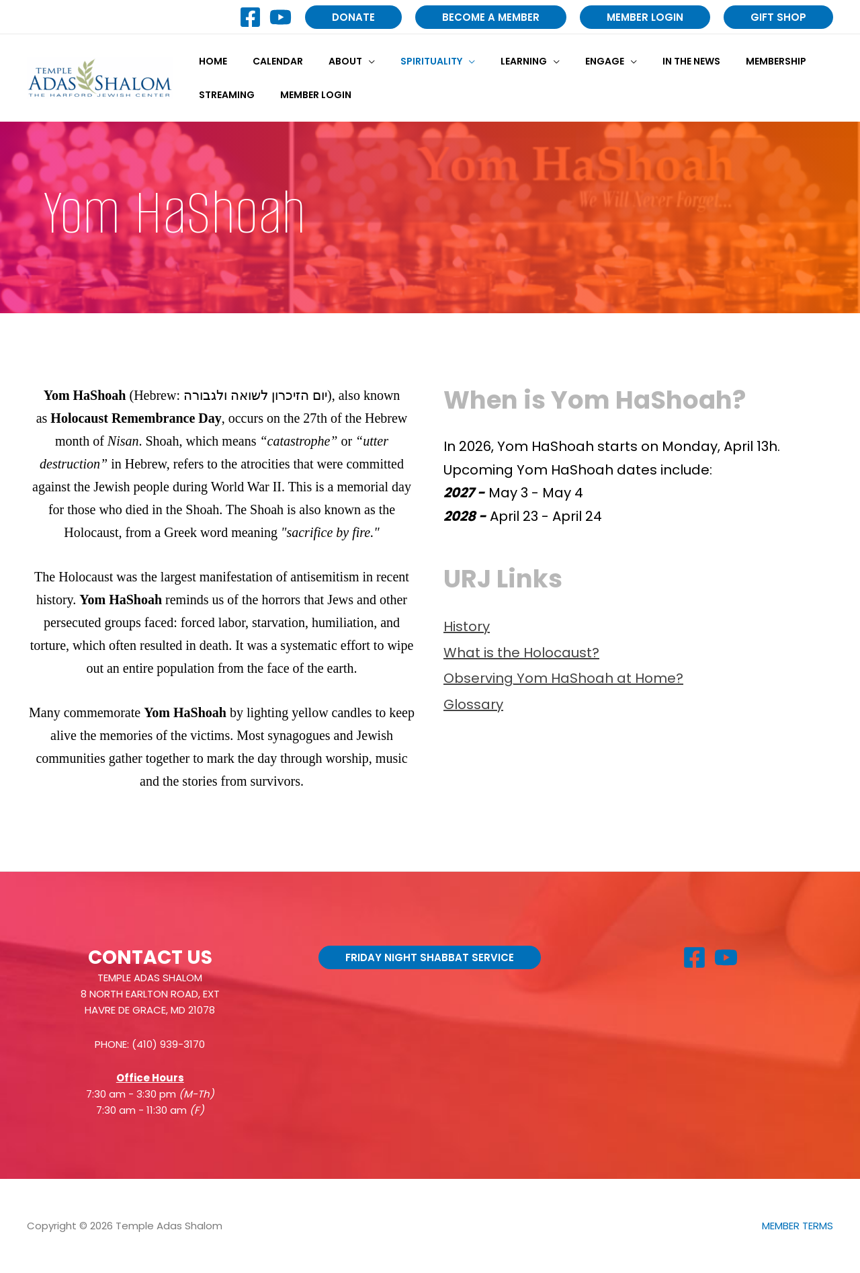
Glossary (473, 704)
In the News (648, 61)
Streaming (223, 94)
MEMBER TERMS (797, 1226)
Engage (567, 61)
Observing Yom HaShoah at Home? (563, 678)
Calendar (268, 61)
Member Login (305, 94)
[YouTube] (280, 17)
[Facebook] (250, 17)
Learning (493, 61)
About (328, 61)
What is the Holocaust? (521, 652)
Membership (725, 61)
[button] (353, 17)
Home (210, 61)
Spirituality (408, 61)
